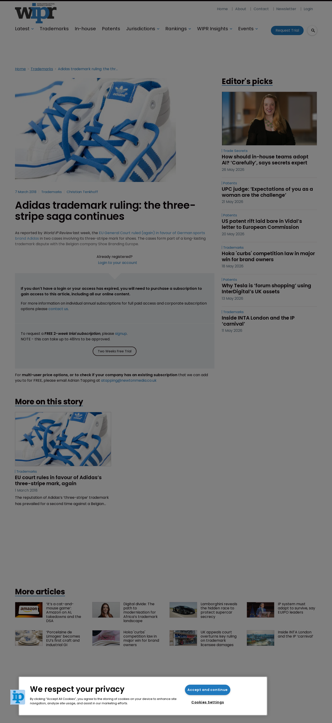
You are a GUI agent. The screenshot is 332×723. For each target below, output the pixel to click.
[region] (142, 696)
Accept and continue (207, 689)
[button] (17, 697)
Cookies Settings (207, 702)
